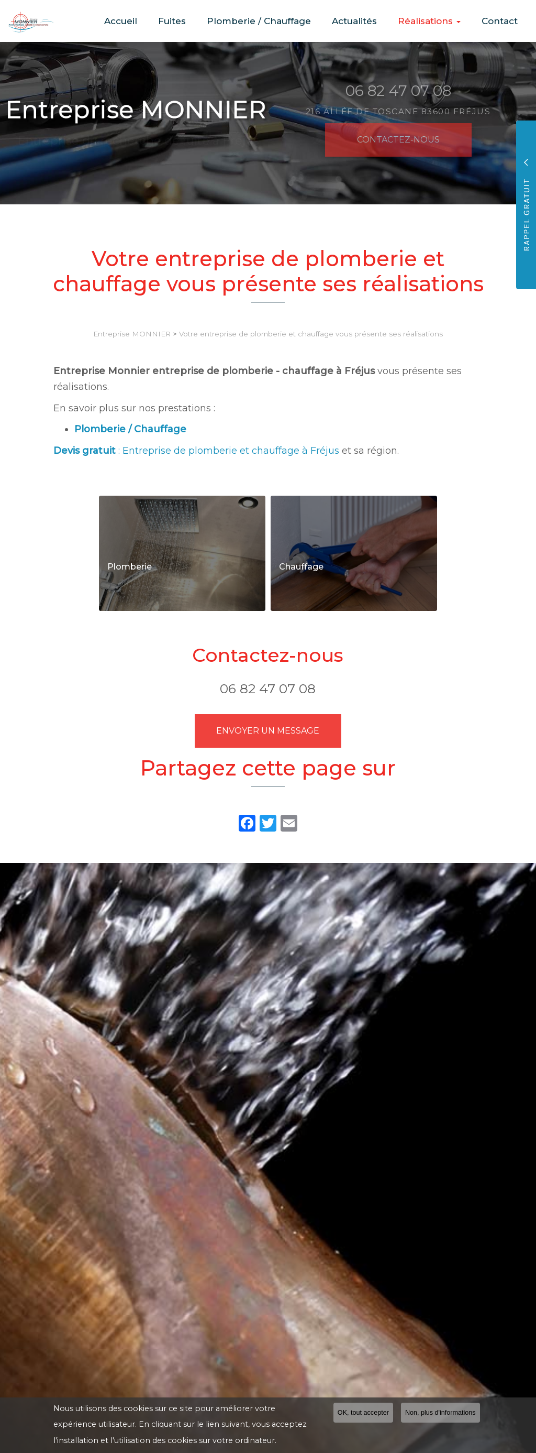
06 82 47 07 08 (268, 688)
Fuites (200, 21)
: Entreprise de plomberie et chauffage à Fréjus (196, 450)
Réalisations (438, 21)
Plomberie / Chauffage (280, 21)
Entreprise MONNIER (132, 334)
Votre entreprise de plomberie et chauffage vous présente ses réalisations (311, 334)
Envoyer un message (267, 731)
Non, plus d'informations (440, 1412)
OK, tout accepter (363, 1412)
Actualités (369, 21)
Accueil (154, 21)
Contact (503, 21)
